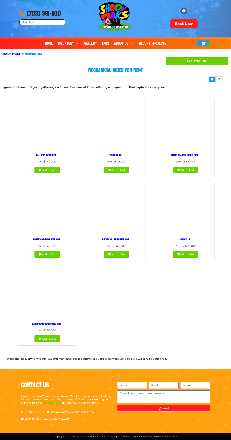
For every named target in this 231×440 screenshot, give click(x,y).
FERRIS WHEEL (116, 155)
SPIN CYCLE (184, 239)
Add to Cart (47, 170)
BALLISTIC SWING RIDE (46, 155)
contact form (52, 402)
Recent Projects (152, 43)
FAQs (105, 43)
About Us (124, 43)
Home (49, 43)
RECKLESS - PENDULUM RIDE (115, 239)
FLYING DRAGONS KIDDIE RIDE (184, 155)
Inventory (68, 43)
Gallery (90, 43)
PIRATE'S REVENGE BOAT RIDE (46, 239)
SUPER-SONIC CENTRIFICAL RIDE (46, 323)
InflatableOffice (169, 436)
